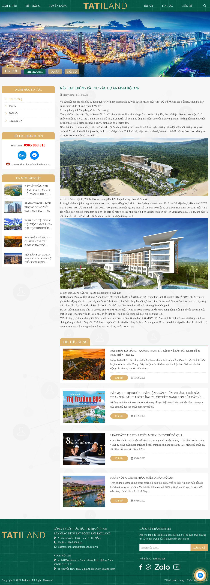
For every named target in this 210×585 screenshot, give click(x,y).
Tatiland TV (14, 120)
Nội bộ (72, 71)
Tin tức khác (75, 342)
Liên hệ (187, 5)
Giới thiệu (9, 5)
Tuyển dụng (58, 5)
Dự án (148, 5)
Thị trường (34, 71)
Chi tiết (119, 377)
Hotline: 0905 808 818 (68, 542)
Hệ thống (33, 5)
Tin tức (167, 5)
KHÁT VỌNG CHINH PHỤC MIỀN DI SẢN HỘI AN (141, 477)
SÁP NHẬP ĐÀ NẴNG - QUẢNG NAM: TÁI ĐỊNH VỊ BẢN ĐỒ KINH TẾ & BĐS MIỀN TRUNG (155, 352)
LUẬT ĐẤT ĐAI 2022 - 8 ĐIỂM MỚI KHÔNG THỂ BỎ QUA (146, 435)
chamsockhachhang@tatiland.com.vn (28, 164)
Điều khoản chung (174, 580)
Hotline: (28, 145)
